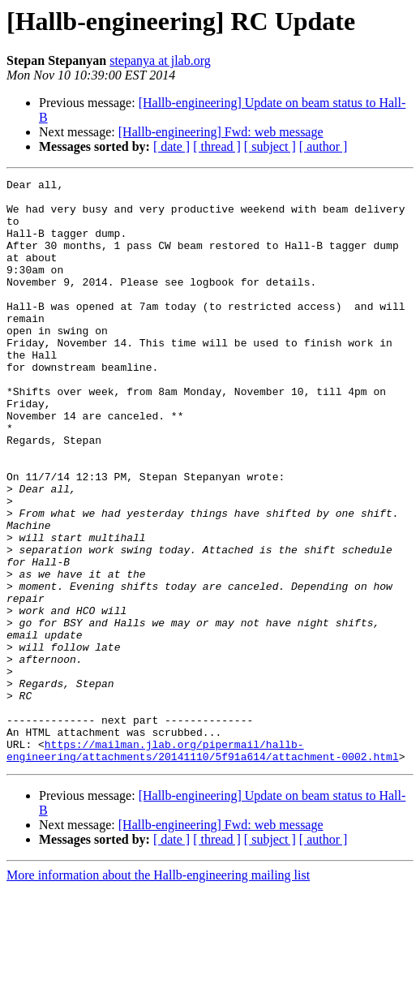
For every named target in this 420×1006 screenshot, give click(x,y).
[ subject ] (270, 146)
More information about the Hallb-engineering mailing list (158, 992)
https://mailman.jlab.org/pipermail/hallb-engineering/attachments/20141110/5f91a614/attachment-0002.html (202, 865)
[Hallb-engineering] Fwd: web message (221, 132)
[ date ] (171, 146)
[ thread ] (217, 146)
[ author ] (323, 146)
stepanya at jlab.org (160, 60)
